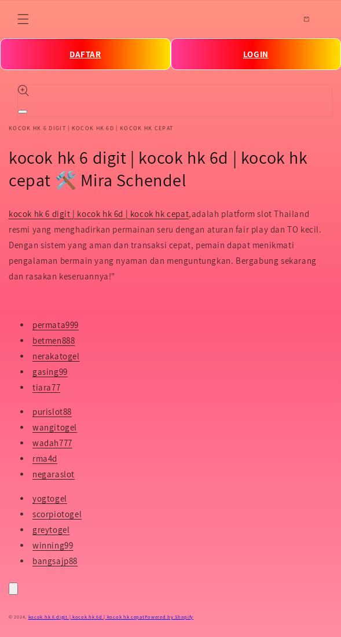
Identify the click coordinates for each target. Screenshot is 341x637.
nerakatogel (56, 356)
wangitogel (54, 427)
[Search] (281, 19)
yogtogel (49, 498)
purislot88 (52, 411)
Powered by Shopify (169, 616)
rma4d (44, 458)
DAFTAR (85, 54)
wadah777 (52, 442)
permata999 (55, 324)
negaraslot (53, 474)
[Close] (13, 589)
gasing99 (50, 371)
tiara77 (46, 387)
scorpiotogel (57, 514)
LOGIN (256, 54)
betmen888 (53, 340)
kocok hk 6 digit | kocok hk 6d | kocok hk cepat (99, 213)
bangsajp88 (55, 560)
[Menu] (23, 19)
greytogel (50, 529)
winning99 (52, 545)
